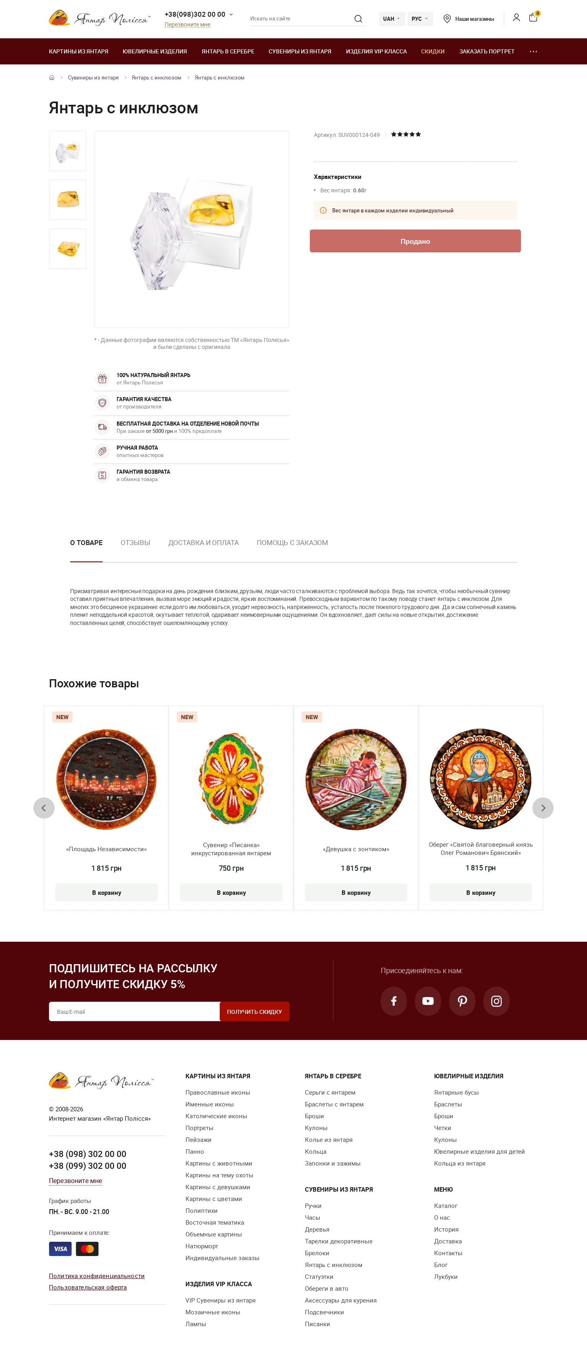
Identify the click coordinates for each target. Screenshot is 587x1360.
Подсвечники (324, 1312)
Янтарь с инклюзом (156, 77)
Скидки (433, 51)
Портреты (199, 1128)
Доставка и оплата (203, 542)
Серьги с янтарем (330, 1092)
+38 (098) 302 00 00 (87, 1153)
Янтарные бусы (456, 1092)
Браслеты (448, 1104)
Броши (314, 1116)
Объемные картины (213, 1234)
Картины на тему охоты (219, 1175)
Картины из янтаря (78, 51)
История (446, 1229)
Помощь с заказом (292, 542)
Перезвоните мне (187, 25)
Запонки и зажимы (333, 1163)
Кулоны (316, 1128)
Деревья (317, 1229)
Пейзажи (198, 1139)
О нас (442, 1217)
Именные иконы (209, 1104)
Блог (441, 1265)
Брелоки (317, 1253)
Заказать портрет (487, 51)
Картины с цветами (213, 1198)
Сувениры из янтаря (300, 51)
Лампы (195, 1324)
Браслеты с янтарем (334, 1104)
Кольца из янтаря (459, 1163)
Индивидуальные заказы (222, 1258)
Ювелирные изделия (155, 51)
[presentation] (44, 808)
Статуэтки (319, 1276)
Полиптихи (201, 1210)
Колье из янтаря (329, 1139)
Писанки (317, 1324)
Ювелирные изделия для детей (479, 1151)
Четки (442, 1128)
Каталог (445, 1205)
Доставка (448, 1241)
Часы (312, 1217)
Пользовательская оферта (88, 1287)
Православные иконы (217, 1092)
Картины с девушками (217, 1187)
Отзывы (135, 542)
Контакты (448, 1253)
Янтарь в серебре (228, 51)
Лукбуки (446, 1276)
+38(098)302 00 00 (195, 14)
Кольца (316, 1151)
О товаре (86, 542)
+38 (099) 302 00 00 (87, 1165)
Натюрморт (201, 1246)
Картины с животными (218, 1163)
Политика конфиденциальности (97, 1276)
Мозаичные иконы (213, 1312)
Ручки (313, 1205)
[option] (67, 150)
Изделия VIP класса (376, 51)
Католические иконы (216, 1116)
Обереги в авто (327, 1288)
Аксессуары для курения (341, 1300)
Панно (194, 1151)
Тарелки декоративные (339, 1241)
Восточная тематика (214, 1222)
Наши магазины (469, 18)
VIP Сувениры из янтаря (220, 1300)
